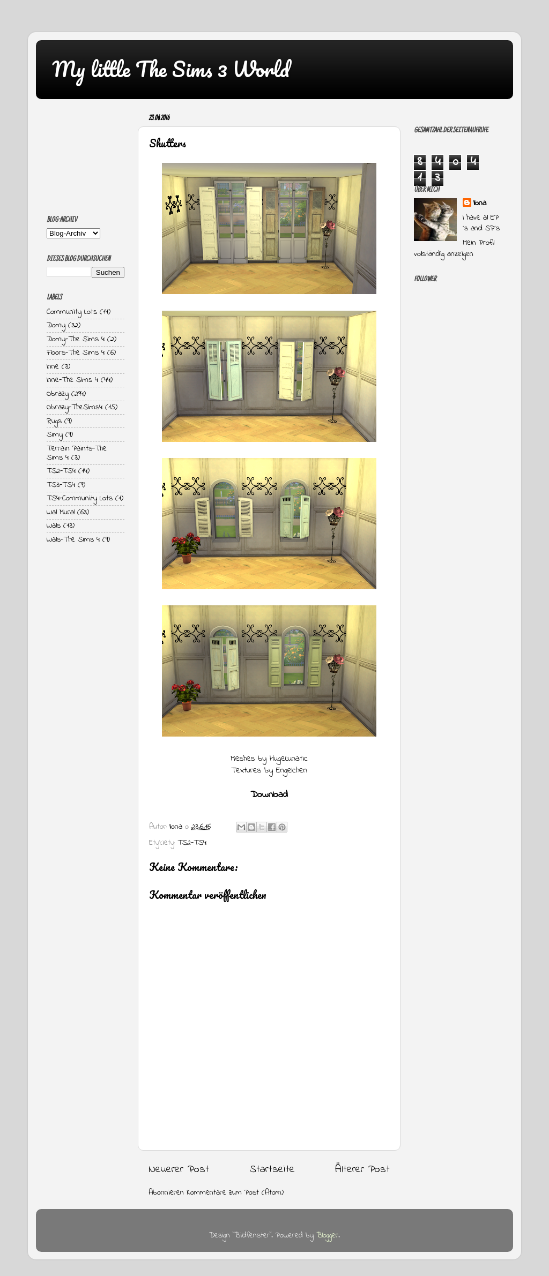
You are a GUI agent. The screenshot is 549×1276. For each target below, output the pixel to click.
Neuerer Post (179, 1169)
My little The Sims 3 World (171, 69)
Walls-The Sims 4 (73, 539)
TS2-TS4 (191, 843)
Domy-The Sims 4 (76, 339)
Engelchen (291, 770)
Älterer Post (362, 1169)
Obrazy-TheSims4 (74, 407)
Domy (56, 325)
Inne (53, 366)
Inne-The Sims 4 (72, 380)
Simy (55, 434)
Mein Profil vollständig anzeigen (454, 248)
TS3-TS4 (61, 485)
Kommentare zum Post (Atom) (235, 1192)
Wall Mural (61, 512)
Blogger (327, 1235)
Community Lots (72, 312)
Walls (54, 525)
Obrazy (58, 394)
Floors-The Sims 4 (76, 352)
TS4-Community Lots (80, 498)
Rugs (54, 421)
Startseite (272, 1169)
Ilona (479, 203)
